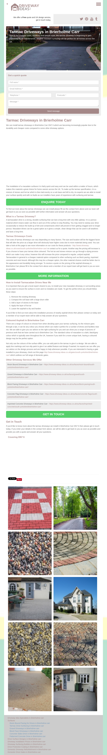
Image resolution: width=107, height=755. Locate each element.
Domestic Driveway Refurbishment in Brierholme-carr (29, 749)
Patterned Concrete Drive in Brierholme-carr (28, 736)
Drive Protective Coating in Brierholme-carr (25, 747)
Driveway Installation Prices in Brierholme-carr (26, 742)
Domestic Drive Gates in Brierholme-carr (24, 752)
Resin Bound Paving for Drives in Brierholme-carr (30, 723)
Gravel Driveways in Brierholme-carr (24, 728)
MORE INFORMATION (53, 276)
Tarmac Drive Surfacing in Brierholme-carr (27, 726)
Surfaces (11, 720)
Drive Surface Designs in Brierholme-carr (24, 739)
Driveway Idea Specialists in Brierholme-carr (26, 718)
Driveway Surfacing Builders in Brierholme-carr (27, 744)
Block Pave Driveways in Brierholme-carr (26, 731)
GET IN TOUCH (53, 414)
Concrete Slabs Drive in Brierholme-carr (26, 734)
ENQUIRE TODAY (53, 202)
